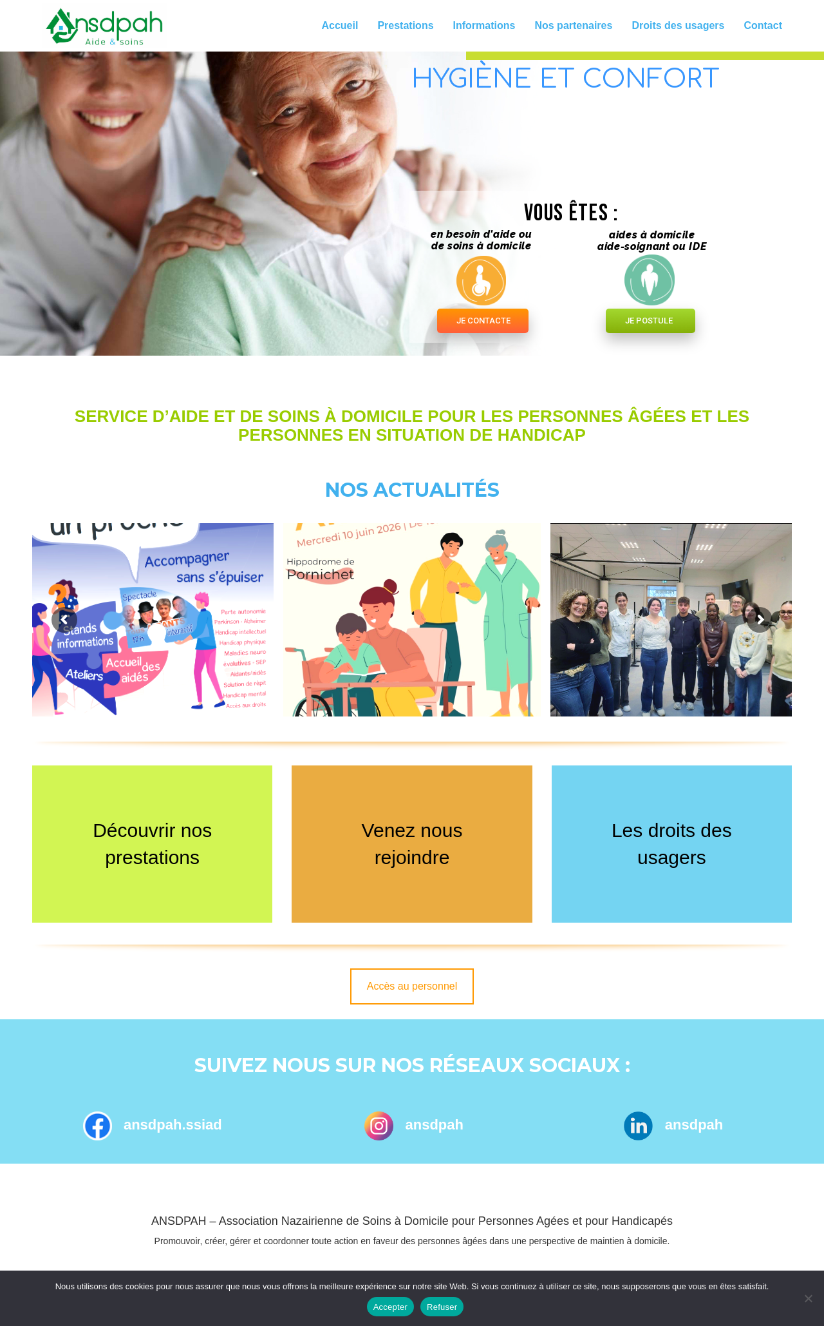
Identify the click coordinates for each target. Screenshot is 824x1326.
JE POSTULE (649, 320)
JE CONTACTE (483, 320)
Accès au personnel (412, 986)
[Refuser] (807, 1298)
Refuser (442, 1307)
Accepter (390, 1307)
